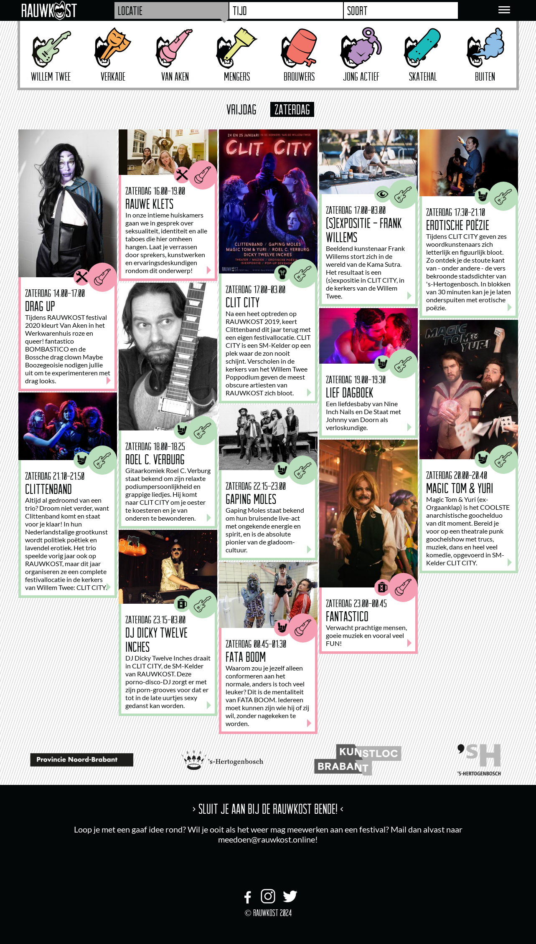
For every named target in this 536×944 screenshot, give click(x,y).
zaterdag (292, 109)
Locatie (130, 10)
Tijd (240, 10)
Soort (357, 10)
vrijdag (241, 109)
